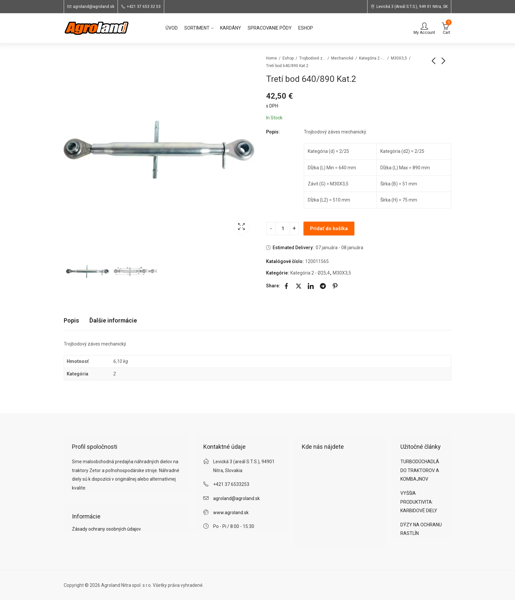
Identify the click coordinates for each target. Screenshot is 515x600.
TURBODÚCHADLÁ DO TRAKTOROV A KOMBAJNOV (419, 470)
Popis (71, 320)
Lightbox (241, 226)
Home (271, 58)
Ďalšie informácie (113, 320)
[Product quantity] (282, 228)
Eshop (288, 58)
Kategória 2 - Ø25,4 (372, 58)
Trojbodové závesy (312, 58)
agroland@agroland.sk (236, 498)
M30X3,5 (399, 58)
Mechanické (342, 58)
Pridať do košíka (329, 228)
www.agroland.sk (231, 512)
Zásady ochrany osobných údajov (106, 529)
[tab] (71, 320)
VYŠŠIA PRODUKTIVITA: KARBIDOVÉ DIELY (418, 502)
